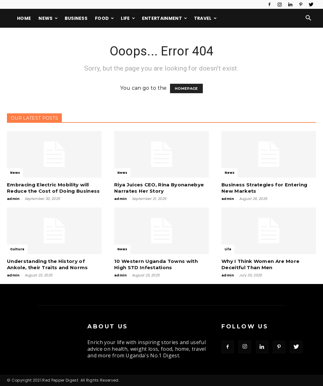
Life (128, 18)
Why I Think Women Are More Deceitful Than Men (260, 264)
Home (24, 18)
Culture (17, 249)
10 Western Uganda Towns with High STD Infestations (156, 264)
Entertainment (164, 18)
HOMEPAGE (186, 88)
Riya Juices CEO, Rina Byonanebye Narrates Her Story (159, 188)
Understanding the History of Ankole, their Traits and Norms (47, 264)
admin (13, 198)
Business (76, 18)
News (48, 18)
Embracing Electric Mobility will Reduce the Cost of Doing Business (53, 188)
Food (104, 18)
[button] (308, 18)
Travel (205, 18)
